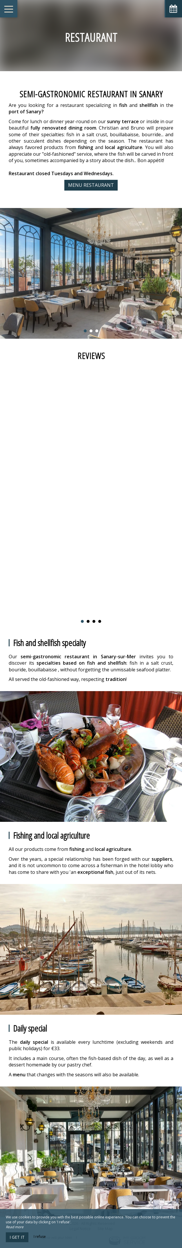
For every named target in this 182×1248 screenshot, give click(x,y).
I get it (17, 1237)
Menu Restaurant (91, 185)
